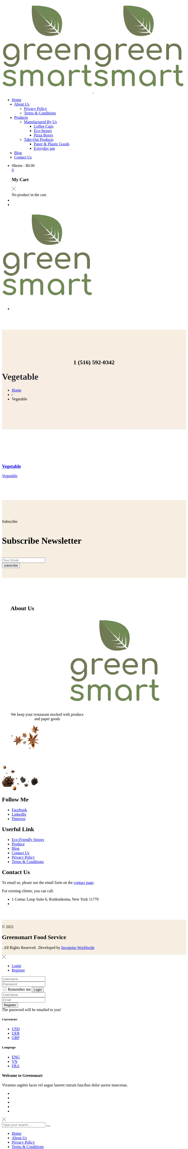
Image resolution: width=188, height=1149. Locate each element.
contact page (83, 907)
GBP (15, 1062)
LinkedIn (19, 839)
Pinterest (18, 843)
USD (16, 1053)
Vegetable (11, 466)
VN (14, 1086)
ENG (16, 1082)
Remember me (17, 1014)
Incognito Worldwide (77, 972)
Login (16, 990)
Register (18, 995)
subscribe (11, 590)
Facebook (19, 834)
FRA (15, 1090)
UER (16, 1058)
